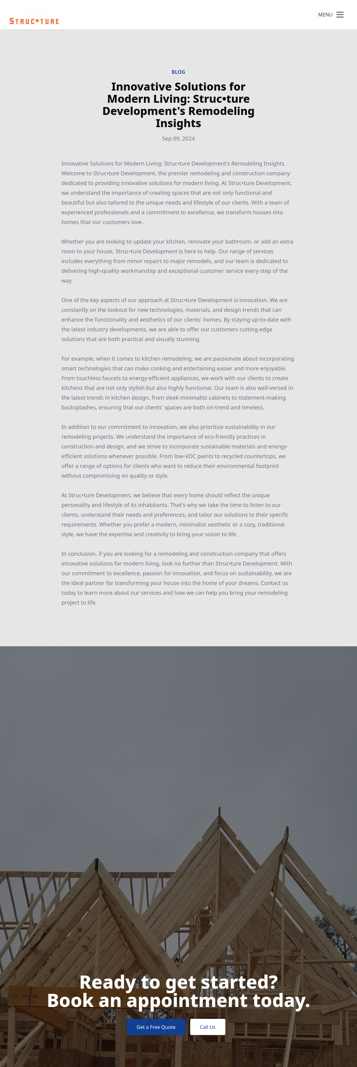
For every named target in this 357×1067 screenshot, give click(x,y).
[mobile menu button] (340, 14)
